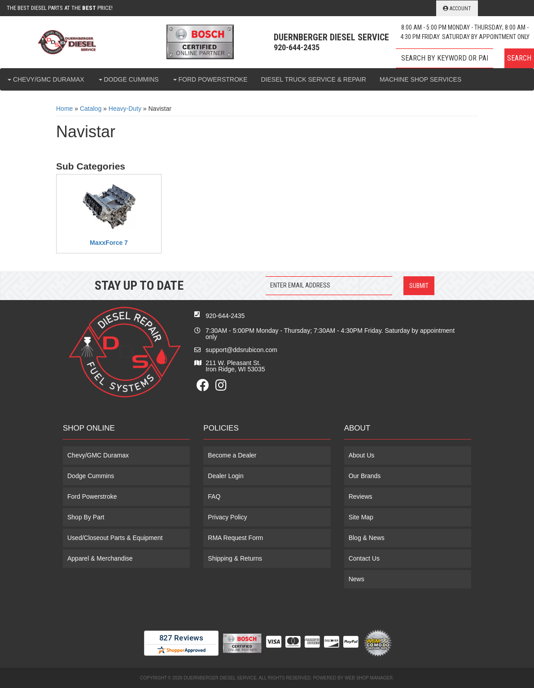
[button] (465, 58)
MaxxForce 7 (109, 242)
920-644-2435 (225, 315)
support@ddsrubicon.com (241, 350)
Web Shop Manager (369, 677)
